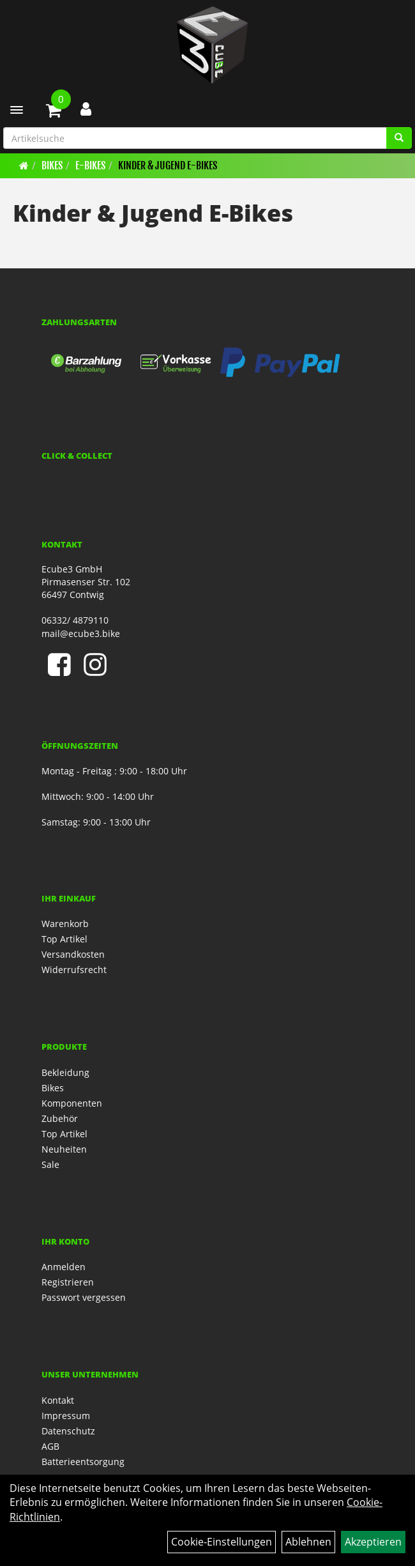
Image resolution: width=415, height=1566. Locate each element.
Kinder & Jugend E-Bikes (167, 165)
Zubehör (60, 1118)
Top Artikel (64, 939)
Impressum (66, 1415)
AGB (50, 1446)
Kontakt (58, 1400)
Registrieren (68, 1282)
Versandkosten (73, 954)
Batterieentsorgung (83, 1461)
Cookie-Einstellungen (221, 1542)
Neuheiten (64, 1149)
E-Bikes (90, 165)
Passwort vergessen (84, 1297)
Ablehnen (308, 1542)
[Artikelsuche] (399, 138)
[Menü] (16, 110)
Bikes (52, 165)
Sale (50, 1164)
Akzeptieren (373, 1542)
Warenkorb (65, 923)
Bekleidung (65, 1072)
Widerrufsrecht (74, 969)
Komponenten (72, 1103)
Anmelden (64, 1267)
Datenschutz (68, 1431)
